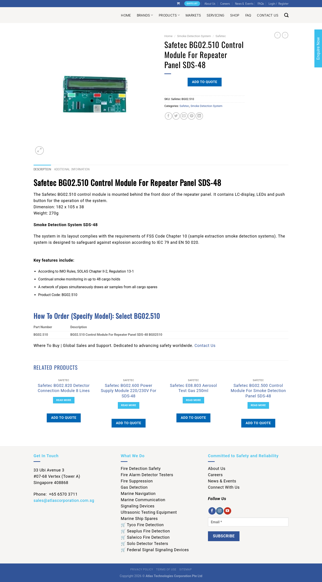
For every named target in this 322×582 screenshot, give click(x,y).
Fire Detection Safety (141, 468)
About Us (209, 3)
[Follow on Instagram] (219, 511)
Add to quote (204, 82)
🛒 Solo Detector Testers (144, 543)
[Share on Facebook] (168, 116)
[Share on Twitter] (176, 116)
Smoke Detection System (194, 36)
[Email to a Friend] (184, 116)
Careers (225, 3)
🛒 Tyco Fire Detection (142, 524)
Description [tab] (42, 169)
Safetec (221, 36)
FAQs (261, 3)
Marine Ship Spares (139, 518)
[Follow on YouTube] (227, 511)
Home (126, 15)
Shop (234, 15)
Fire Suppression (137, 481)
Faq (248, 15)
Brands (145, 15)
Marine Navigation (138, 493)
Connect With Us (224, 487)
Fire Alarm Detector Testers (147, 474)
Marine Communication (143, 499)
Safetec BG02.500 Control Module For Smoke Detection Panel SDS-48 (258, 390)
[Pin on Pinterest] (191, 116)
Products (169, 15)
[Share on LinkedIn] (199, 116)
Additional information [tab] (72, 169)
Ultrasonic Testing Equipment (149, 512)
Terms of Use (166, 569)
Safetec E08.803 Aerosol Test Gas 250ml (193, 388)
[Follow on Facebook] (212, 511)
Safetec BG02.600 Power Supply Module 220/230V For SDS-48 (128, 390)
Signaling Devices (138, 506)
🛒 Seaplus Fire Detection (145, 531)
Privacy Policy (141, 569)
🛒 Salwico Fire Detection (145, 537)
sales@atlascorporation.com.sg (64, 500)
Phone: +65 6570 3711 (56, 494)
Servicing (215, 15)
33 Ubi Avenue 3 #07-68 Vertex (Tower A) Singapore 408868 (57, 476)
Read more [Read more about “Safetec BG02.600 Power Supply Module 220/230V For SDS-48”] (128, 405)
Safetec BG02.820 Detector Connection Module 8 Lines (64, 388)
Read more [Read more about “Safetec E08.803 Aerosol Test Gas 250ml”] (193, 400)
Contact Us (267, 15)
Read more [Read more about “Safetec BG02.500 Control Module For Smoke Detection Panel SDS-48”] (258, 405)
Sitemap (185, 569)
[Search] (286, 15)
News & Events (244, 3)
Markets (193, 15)
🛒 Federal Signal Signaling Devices (155, 549)
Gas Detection (134, 487)
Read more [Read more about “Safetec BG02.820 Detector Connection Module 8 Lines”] (63, 400)
